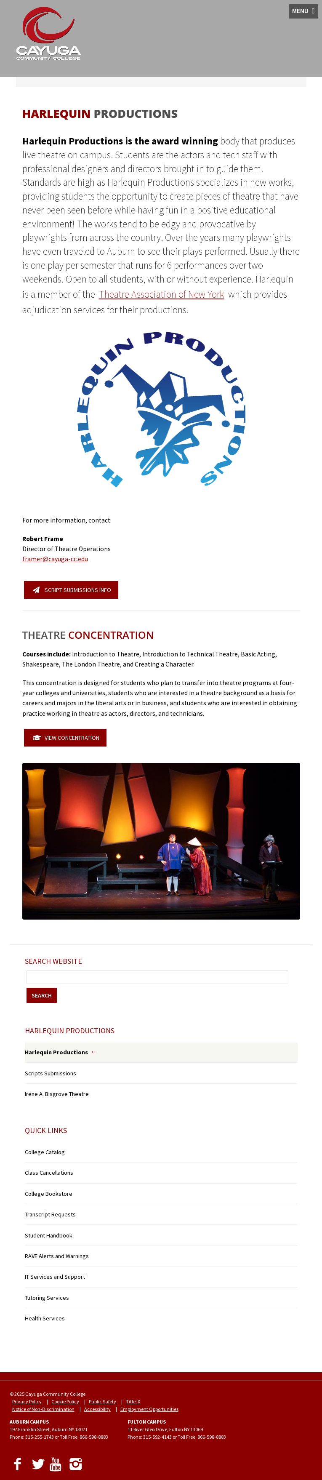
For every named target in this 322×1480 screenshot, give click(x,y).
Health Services (45, 1318)
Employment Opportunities (149, 1409)
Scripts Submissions (50, 1073)
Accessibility (97, 1409)
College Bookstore (48, 1193)
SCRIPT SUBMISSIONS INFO (72, 590)
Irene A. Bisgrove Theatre (57, 1094)
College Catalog (45, 1152)
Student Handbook (48, 1235)
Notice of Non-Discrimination (43, 1409)
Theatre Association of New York (161, 294)
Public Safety (102, 1401)
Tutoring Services (47, 1297)
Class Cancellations (49, 1172)
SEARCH (42, 995)
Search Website (53, 961)
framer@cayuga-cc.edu (55, 559)
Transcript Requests (50, 1214)
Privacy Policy (27, 1401)
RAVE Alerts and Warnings (57, 1256)
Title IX (133, 1401)
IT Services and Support (55, 1276)
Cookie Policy (65, 1401)
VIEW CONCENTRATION (66, 737)
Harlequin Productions (56, 1052)
